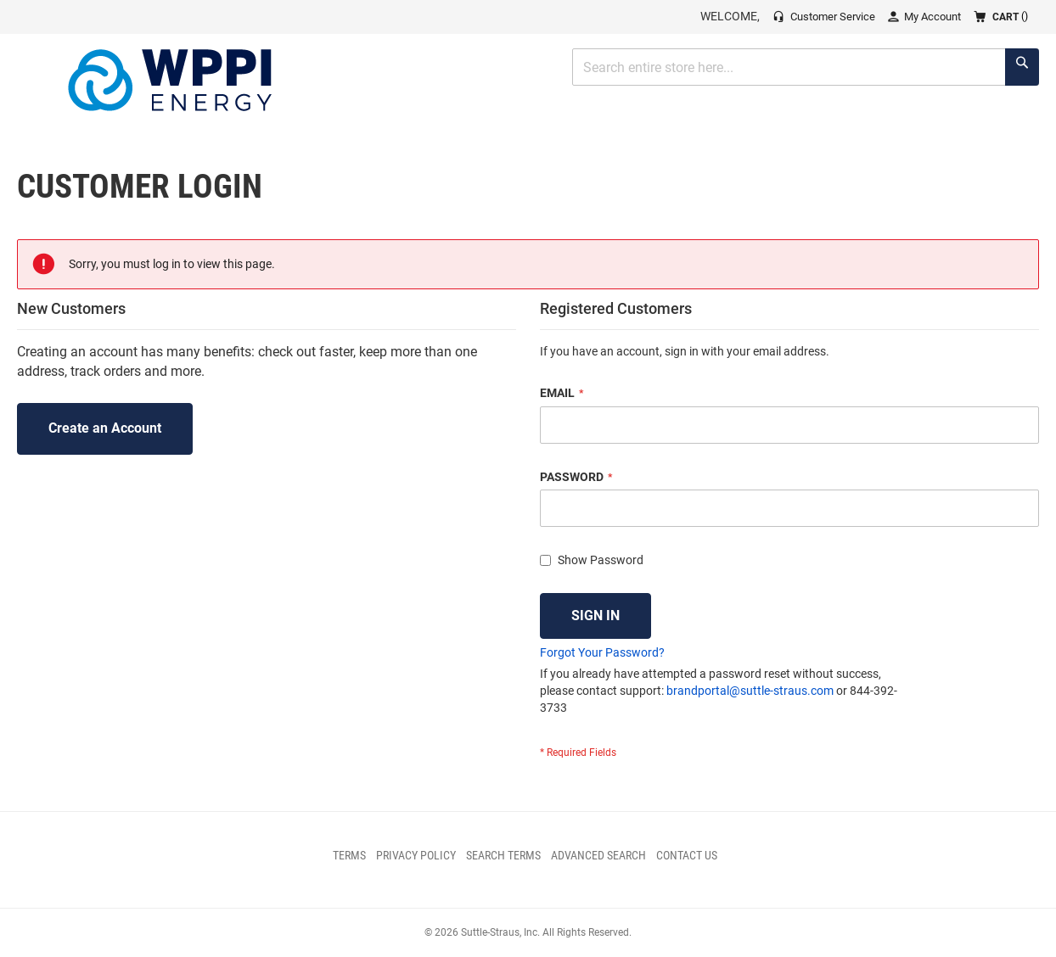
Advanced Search (598, 855)
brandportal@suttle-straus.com (750, 690)
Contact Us (686, 855)
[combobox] (805, 67)
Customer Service (832, 16)
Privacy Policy (416, 855)
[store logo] (170, 80)
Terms (349, 855)
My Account (932, 16)
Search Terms (503, 855)
